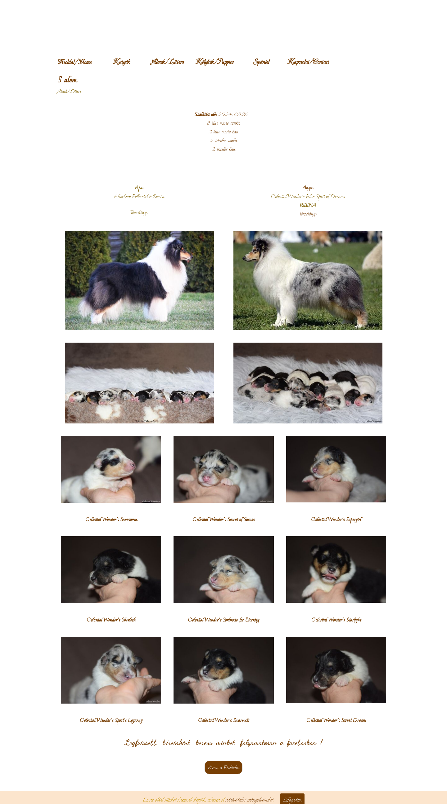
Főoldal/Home (75, 62)
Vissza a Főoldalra (223, 767)
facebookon (301, 742)
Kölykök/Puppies (214, 62)
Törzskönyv (308, 214)
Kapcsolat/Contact (308, 62)
